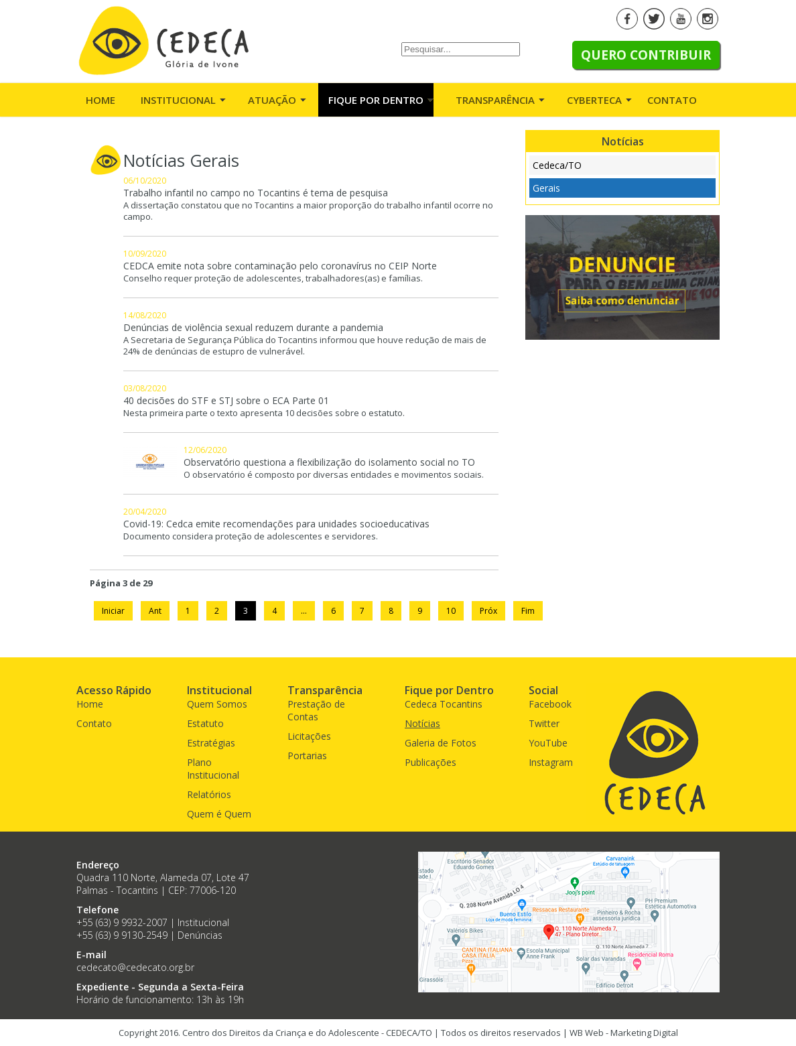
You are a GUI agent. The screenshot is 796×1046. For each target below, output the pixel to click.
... (304, 610)
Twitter (544, 723)
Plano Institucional (213, 768)
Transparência (495, 100)
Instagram (551, 762)
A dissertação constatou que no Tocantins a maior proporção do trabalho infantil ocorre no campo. (308, 211)
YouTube (548, 742)
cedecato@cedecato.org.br (135, 967)
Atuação (272, 100)
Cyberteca (594, 100)
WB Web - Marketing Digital (624, 1033)
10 (451, 610)
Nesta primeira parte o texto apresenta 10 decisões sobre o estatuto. (264, 413)
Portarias (307, 755)
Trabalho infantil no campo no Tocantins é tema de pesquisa (255, 192)
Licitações (309, 736)
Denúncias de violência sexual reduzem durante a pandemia (253, 327)
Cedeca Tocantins (443, 704)
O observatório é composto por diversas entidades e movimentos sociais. (334, 474)
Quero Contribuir (646, 55)
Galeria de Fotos (440, 742)
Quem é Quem (219, 813)
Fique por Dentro (375, 100)
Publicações (430, 762)
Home (100, 100)
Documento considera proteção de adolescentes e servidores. (250, 536)
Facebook (550, 704)
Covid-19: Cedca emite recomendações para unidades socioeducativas (276, 523)
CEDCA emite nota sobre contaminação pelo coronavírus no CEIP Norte (280, 265)
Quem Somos (217, 704)
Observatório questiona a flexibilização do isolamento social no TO (329, 462)
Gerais (546, 188)
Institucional (178, 100)
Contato (672, 100)
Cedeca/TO (557, 165)
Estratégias (211, 742)
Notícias (422, 723)
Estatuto (205, 723)
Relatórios (209, 794)
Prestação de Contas (316, 710)
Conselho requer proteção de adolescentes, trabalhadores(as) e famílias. (273, 278)
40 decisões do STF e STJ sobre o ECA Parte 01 (226, 400)
